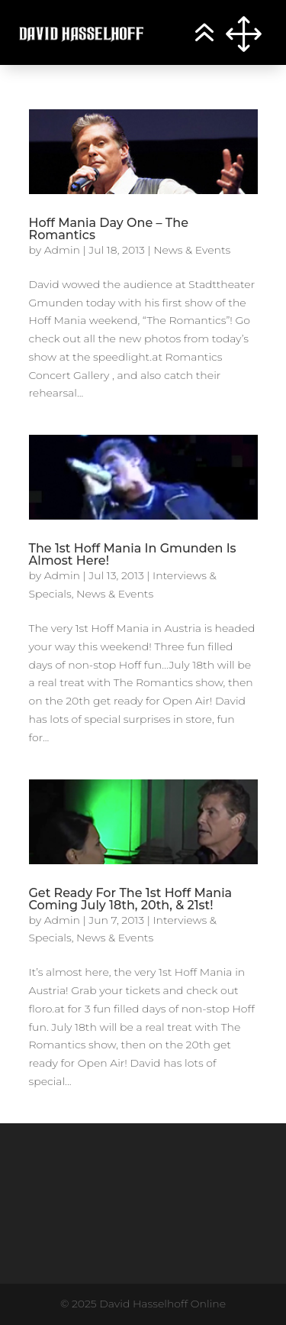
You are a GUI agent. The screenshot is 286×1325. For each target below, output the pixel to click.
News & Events (191, 250)
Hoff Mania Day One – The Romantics (108, 228)
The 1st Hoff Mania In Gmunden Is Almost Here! (132, 554)
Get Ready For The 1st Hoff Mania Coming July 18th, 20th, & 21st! (131, 899)
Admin (62, 250)
